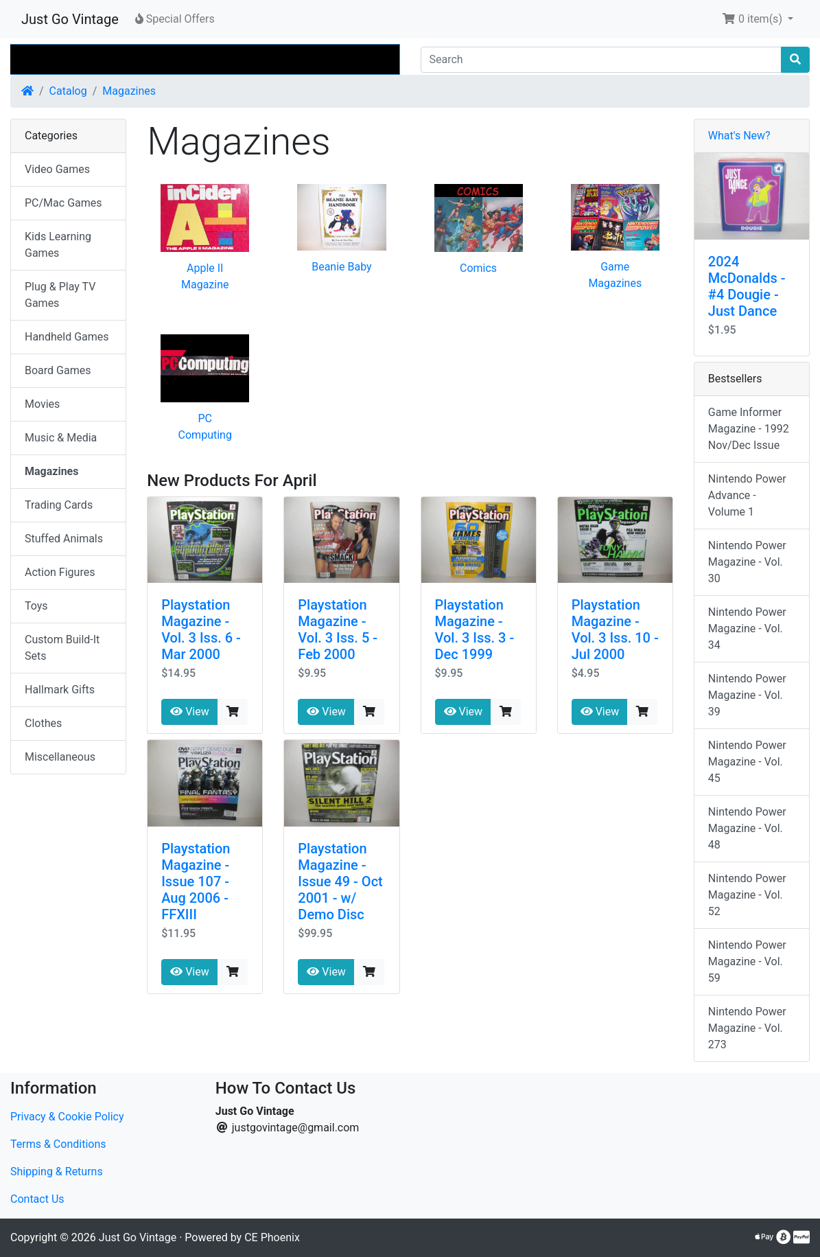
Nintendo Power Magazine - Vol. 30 (747, 562)
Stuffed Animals (64, 538)
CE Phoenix (272, 1237)
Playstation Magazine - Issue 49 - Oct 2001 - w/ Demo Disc (340, 881)
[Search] (601, 60)
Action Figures (60, 572)
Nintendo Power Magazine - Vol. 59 (747, 961)
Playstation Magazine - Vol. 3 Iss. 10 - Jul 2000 (615, 629)
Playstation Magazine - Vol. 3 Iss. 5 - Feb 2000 (337, 629)
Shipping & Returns (56, 1171)
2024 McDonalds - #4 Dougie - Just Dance (747, 286)
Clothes (43, 723)
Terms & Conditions (58, 1144)
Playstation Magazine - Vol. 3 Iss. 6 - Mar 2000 (201, 629)
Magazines (129, 90)
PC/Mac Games (63, 202)
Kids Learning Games (58, 245)
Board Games (58, 370)
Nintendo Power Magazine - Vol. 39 (747, 695)
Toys (36, 605)
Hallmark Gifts (60, 689)
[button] (757, 19)
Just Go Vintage (70, 19)
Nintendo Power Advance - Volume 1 (747, 495)
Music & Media (61, 437)
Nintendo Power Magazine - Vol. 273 (747, 1028)
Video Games (57, 169)
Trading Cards (59, 504)
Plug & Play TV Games (60, 295)
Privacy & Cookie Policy (67, 1116)
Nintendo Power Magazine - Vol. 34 (747, 628)
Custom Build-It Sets (62, 647)
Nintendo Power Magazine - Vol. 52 (747, 895)
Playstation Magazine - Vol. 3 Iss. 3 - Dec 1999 (475, 629)
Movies (42, 404)
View (189, 711)
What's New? (739, 135)
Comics (478, 268)
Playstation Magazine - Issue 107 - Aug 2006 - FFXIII (195, 881)
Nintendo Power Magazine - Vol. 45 (747, 762)
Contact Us (37, 1199)
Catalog (68, 90)
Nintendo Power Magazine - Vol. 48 (747, 828)
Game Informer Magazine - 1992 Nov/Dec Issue (748, 429)
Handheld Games (67, 336)
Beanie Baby (341, 266)
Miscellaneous (60, 756)
